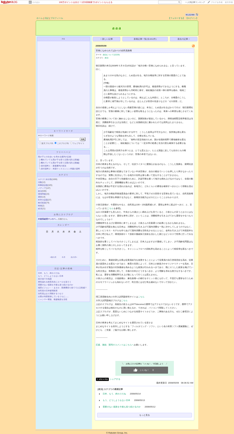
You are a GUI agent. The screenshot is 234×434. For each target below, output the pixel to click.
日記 (47, 18)
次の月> (74, 257)
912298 (190, 15)
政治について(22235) (111, 55)
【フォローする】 (176, 18)
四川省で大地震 (45, 279)
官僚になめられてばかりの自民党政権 (114, 50)
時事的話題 (43, 185)
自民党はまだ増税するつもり (50, 293)
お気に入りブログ (63, 214)
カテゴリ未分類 (45, 179)
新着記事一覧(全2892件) (145, 39)
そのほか (36, 2)
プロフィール (56, 18)
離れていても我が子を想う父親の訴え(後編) (60, 163)
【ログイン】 (192, 18)
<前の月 (53, 257)
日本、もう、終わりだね (48, 273)
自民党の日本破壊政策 (48, 290)
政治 (40, 191)
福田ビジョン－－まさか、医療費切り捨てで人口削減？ (62, 288)
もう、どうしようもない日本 (50, 276)
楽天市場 (229, 2)
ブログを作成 (216, 2)
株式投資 (42, 203)
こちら (110, 208)
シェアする (115, 379)
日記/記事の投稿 (63, 268)
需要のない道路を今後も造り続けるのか (55, 285)
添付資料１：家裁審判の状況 (53, 166)
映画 (40, 206)
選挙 (40, 197)
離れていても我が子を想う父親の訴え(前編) (60, 159)
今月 (63, 257)
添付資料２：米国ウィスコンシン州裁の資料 (60, 169)
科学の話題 (43, 200)
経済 (40, 208)
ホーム (39, 18)
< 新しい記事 (106, 39)
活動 (40, 182)
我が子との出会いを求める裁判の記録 (54, 157)
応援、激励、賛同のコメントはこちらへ (115, 345)
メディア (42, 188)
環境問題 (42, 194)
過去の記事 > (183, 39)
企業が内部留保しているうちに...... (53, 296)
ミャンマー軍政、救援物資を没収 (52, 299)
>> (195, 2)
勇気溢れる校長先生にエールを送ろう (54, 282)
